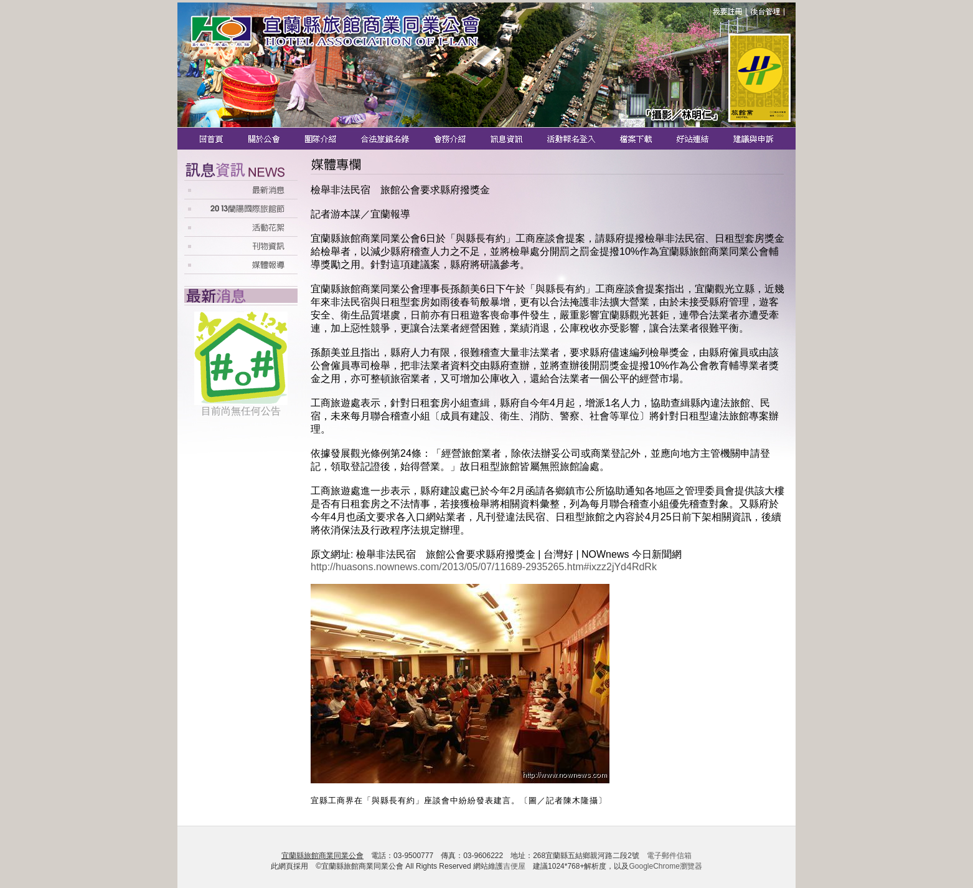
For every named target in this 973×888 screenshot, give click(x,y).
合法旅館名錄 (386, 139)
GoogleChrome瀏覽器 (665, 866)
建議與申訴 (751, 139)
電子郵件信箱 (669, 855)
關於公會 (264, 139)
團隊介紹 (321, 139)
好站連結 (694, 139)
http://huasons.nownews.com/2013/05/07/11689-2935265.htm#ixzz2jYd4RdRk (484, 566)
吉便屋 (514, 866)
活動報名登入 (572, 139)
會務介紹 (451, 139)
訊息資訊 (507, 139)
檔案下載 (637, 139)
